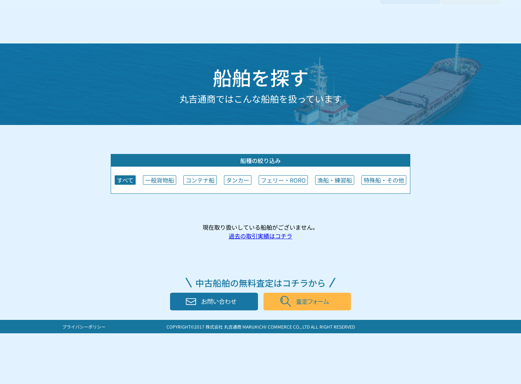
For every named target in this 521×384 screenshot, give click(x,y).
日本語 (455, 12)
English (485, 12)
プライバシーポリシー (84, 327)
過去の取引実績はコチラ (260, 235)
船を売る (255, 29)
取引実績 (323, 29)
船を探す (289, 29)
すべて (125, 180)
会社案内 (357, 29)
